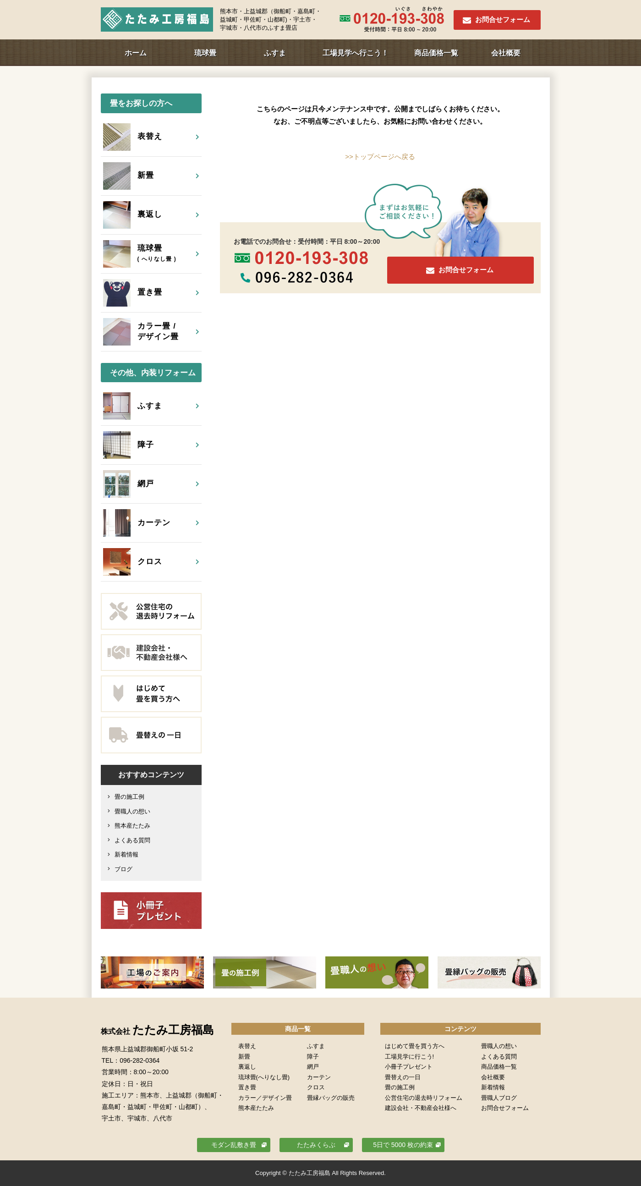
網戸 (313, 1066)
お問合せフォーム (502, 19)
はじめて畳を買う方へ (414, 1046)
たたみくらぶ (316, 1144)
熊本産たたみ (132, 825)
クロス (316, 1087)
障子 (313, 1056)
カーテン (319, 1077)
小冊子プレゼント (409, 1066)
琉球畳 (205, 53)
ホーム (136, 53)
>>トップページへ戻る (380, 156)
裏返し (247, 1066)
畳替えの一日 (403, 1077)
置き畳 (247, 1087)
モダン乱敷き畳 (233, 1144)
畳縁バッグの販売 (331, 1097)
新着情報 (126, 854)
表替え (247, 1046)
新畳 (244, 1056)
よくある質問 (132, 840)
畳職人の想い (132, 811)
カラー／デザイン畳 (265, 1097)
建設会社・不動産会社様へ (420, 1107)
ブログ (123, 869)
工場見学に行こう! (409, 1056)
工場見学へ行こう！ (356, 53)
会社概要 (505, 53)
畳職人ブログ (499, 1097)
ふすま (275, 53)
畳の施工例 (129, 796)
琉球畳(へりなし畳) (264, 1077)
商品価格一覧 (436, 53)
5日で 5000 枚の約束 (403, 1144)
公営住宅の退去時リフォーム (423, 1097)
